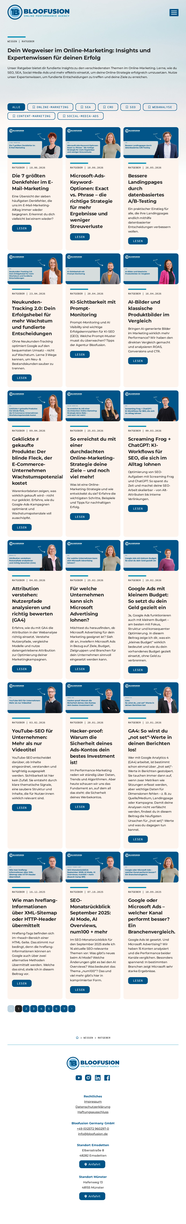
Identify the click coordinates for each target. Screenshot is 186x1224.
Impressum (93, 1101)
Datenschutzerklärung (92, 1107)
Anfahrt (92, 1164)
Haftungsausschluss (93, 1112)
